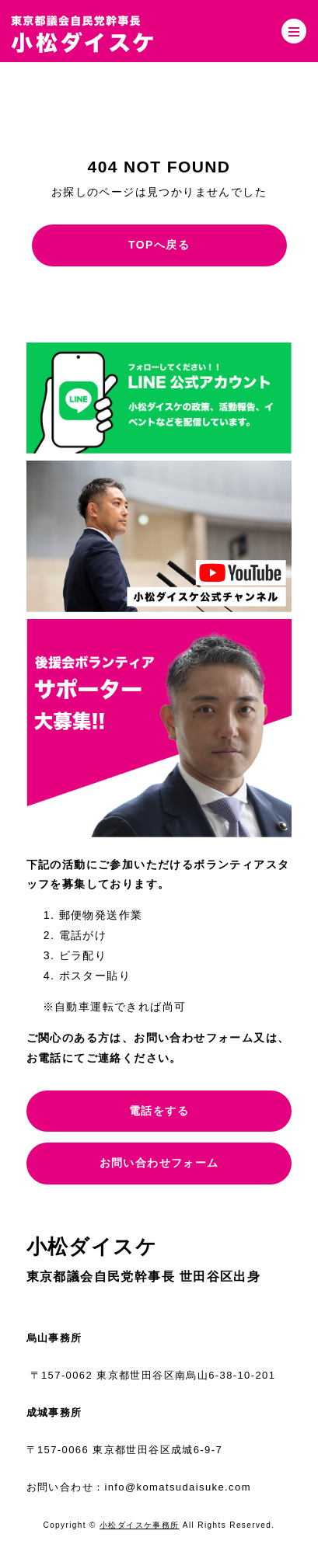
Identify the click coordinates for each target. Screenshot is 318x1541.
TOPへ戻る (159, 244)
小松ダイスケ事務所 (140, 1525)
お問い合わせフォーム (159, 1163)
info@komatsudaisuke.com (177, 1487)
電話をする (159, 1110)
